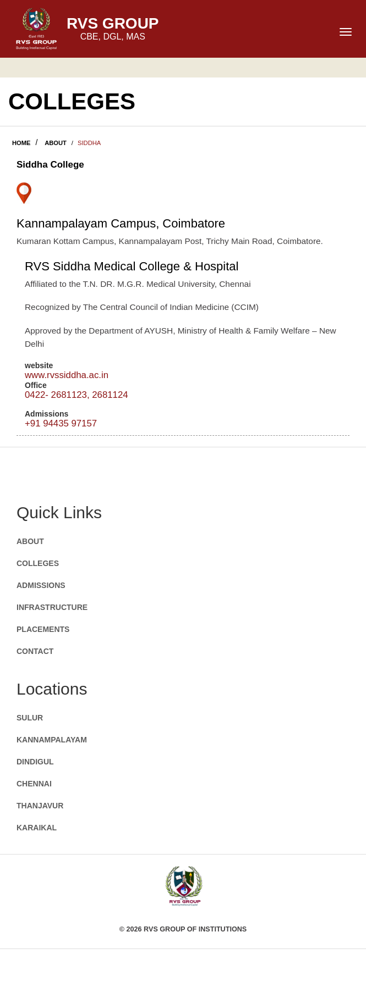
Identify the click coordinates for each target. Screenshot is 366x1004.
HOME (21, 143)
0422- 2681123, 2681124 (76, 395)
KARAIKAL (37, 827)
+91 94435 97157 (61, 423)
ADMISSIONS (41, 585)
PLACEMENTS (43, 629)
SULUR (30, 717)
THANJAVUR (40, 805)
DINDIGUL (35, 761)
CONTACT (35, 651)
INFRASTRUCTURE (52, 607)
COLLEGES (38, 563)
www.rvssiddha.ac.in (66, 375)
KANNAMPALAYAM (52, 739)
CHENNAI (34, 783)
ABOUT (56, 143)
